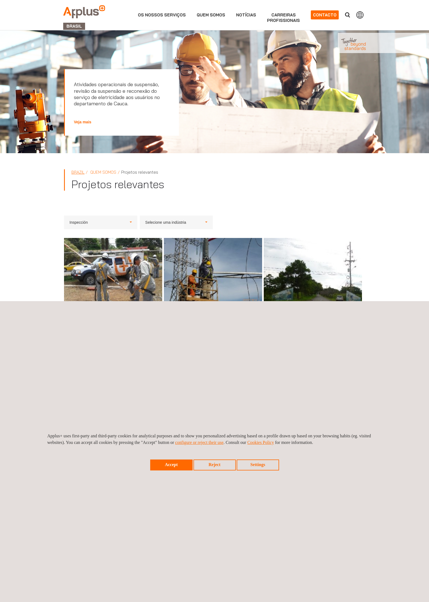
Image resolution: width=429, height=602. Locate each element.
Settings (257, 464)
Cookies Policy (260, 442)
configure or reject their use (199, 442)
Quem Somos (211, 15)
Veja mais (82, 122)
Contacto (325, 15)
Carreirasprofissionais (283, 17)
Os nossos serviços (162, 15)
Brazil (78, 172)
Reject (214, 464)
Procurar (347, 14)
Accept (171, 464)
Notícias (246, 15)
